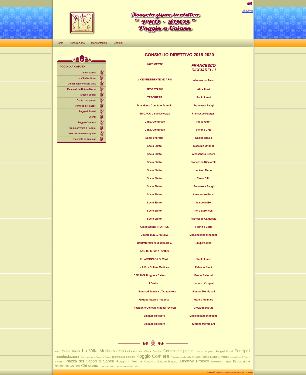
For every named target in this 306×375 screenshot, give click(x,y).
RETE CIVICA (248, 10)
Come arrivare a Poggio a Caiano (96, 357)
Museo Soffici (88, 94)
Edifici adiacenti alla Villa (82, 83)
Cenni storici (88, 72)
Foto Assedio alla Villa (181, 357)
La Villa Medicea (87, 78)
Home (57, 351)
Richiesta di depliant (84, 139)
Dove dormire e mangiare (82, 133)
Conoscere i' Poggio (221, 362)
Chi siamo (89, 366)
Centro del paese (86, 100)
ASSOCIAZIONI (247, 11)
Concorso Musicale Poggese (161, 361)
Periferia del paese (85, 105)
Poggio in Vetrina (129, 361)
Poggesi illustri (87, 111)
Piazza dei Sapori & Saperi (89, 361)
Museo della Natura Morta (81, 89)
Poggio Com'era (87, 122)
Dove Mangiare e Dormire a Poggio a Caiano (120, 366)
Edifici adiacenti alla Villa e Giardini (140, 351)
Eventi (92, 117)
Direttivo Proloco (194, 361)
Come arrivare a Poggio (82, 128)
